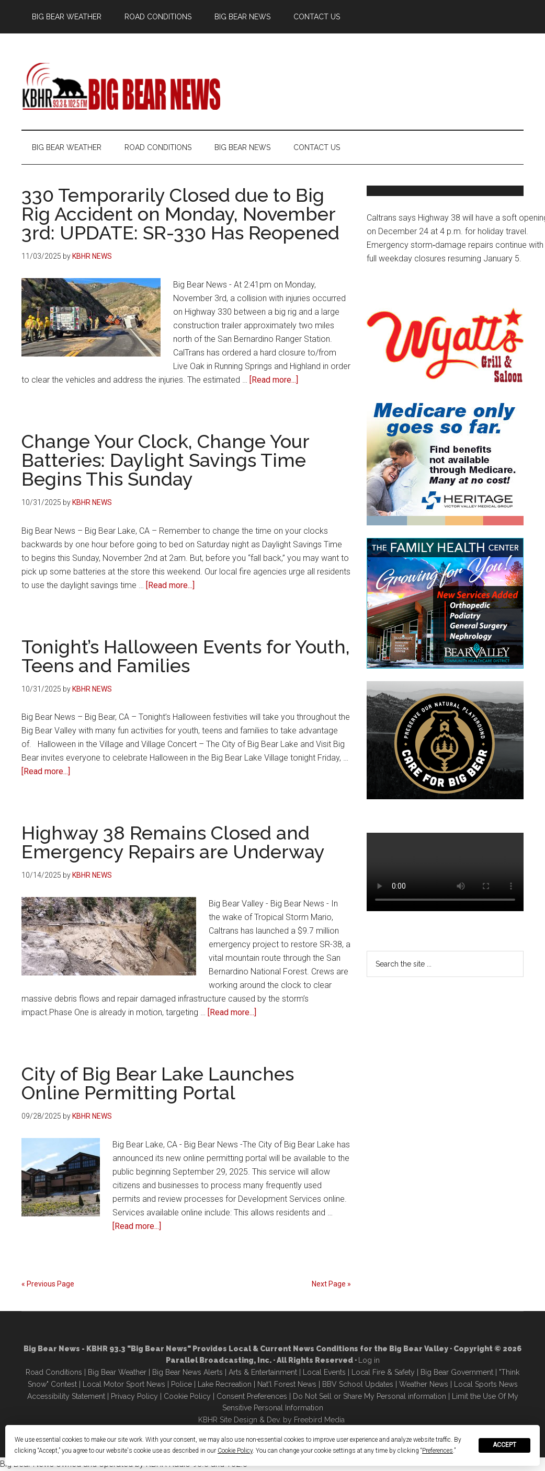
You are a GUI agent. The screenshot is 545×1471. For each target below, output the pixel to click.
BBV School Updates (357, 1384)
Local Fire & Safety (383, 1372)
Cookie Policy (187, 1396)
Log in (369, 1360)
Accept (504, 1445)
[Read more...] (273, 380)
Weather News (423, 1384)
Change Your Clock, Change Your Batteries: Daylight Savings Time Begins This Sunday (165, 460)
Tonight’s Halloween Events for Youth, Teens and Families (185, 656)
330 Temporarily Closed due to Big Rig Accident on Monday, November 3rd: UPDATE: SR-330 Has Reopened (180, 214)
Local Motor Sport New (122, 1384)
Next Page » (331, 1284)
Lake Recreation (225, 1384)
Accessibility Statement (66, 1396)
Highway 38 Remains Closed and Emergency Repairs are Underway (173, 842)
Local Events (324, 1372)
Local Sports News (486, 1384)
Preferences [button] (437, 1450)
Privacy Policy (134, 1396)
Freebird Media (319, 1420)
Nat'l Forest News (286, 1384)
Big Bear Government (457, 1372)
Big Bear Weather (117, 1372)
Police (181, 1384)
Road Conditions (54, 1372)
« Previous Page (47, 1284)
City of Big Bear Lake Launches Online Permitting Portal (157, 1083)
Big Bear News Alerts (187, 1372)
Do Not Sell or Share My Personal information (369, 1396)
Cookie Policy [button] (235, 1450)
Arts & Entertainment (263, 1372)
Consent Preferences (252, 1396)
